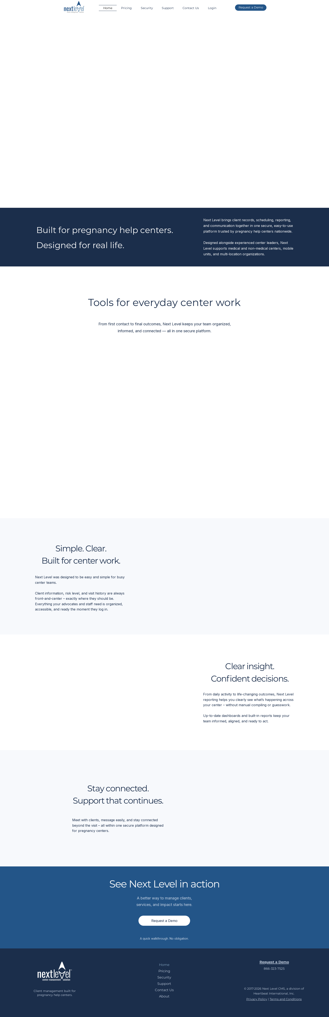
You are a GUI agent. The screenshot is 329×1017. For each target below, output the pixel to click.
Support (164, 984)
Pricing (164, 971)
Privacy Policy (256, 999)
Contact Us (164, 990)
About (164, 996)
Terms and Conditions (286, 999)
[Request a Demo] (250, 7)
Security (164, 977)
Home (164, 965)
